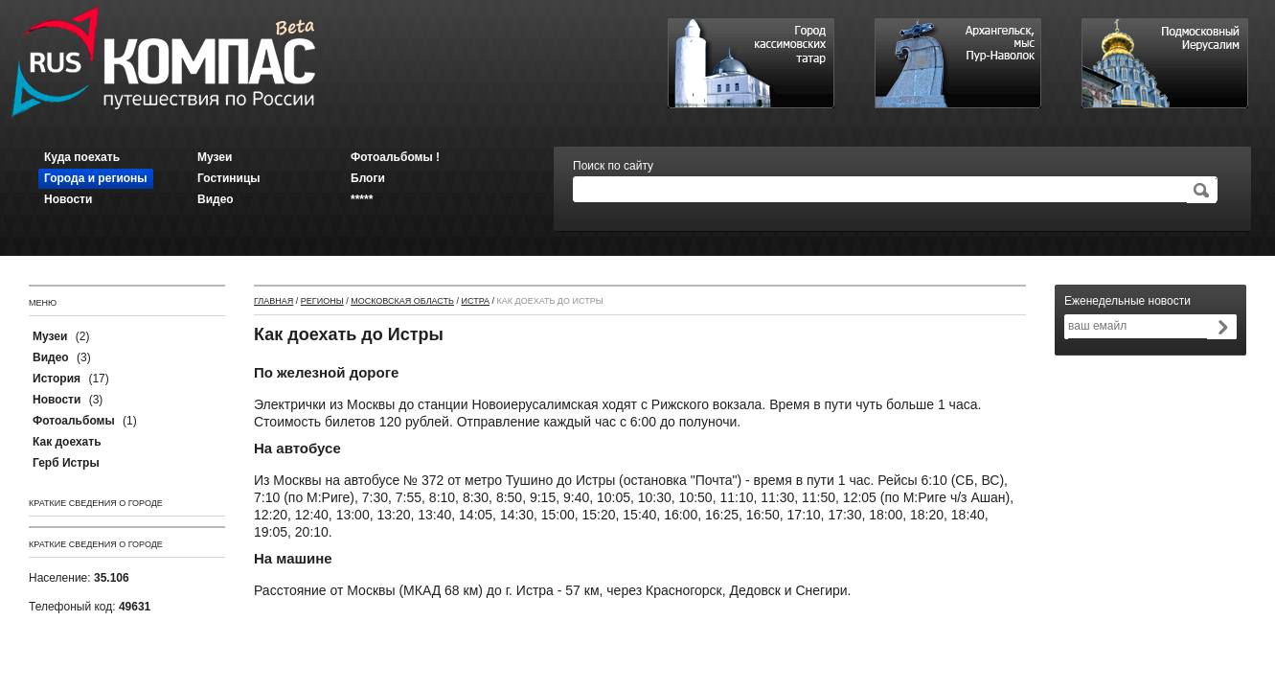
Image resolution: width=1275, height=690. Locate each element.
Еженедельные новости (1127, 301)
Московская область (402, 301)
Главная (273, 301)
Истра (475, 301)
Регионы (322, 301)
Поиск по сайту (613, 165)
